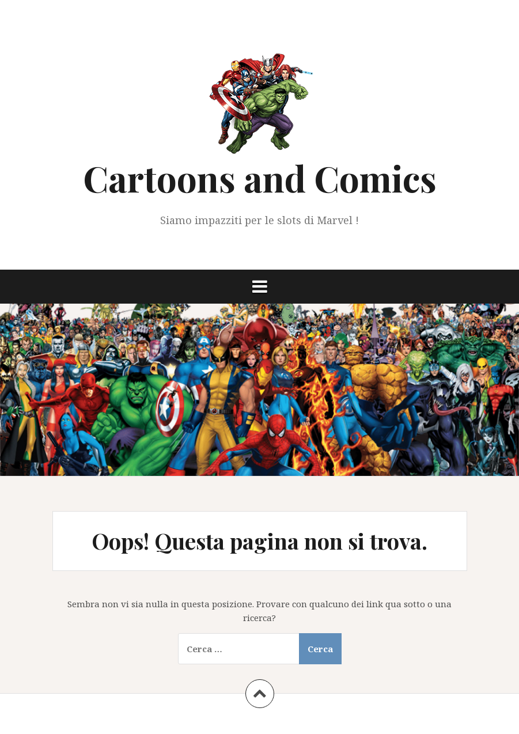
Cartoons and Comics (260, 178)
